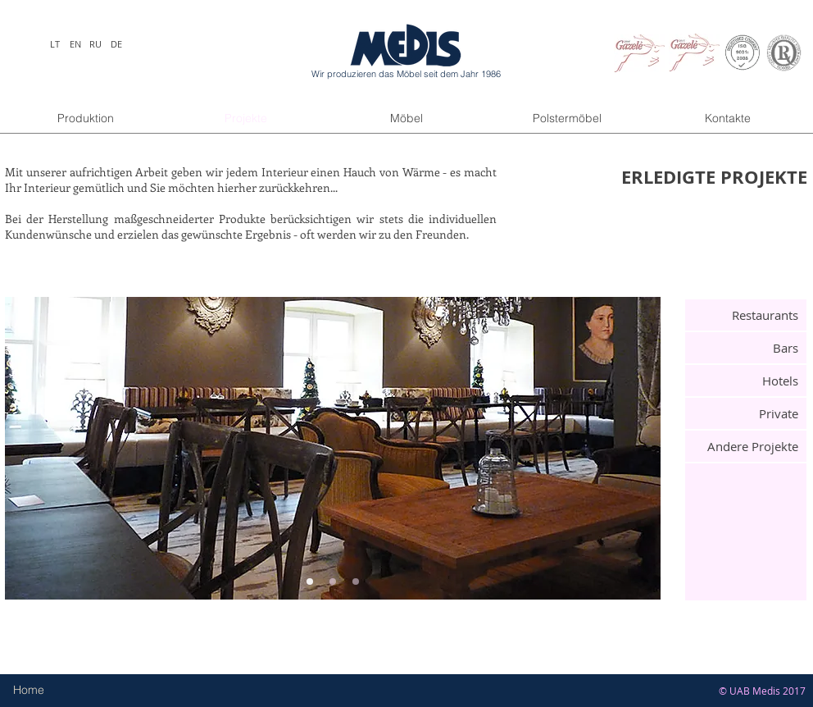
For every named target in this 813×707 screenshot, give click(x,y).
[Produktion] (85, 119)
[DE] (116, 44)
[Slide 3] (355, 581)
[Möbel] (406, 119)
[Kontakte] (727, 119)
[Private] (745, 413)
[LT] (54, 44)
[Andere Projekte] (745, 446)
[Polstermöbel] (567, 119)
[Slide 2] (332, 581)
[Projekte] (246, 119)
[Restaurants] (745, 315)
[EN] (75, 44)
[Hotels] (745, 380)
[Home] (46, 690)
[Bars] (745, 347)
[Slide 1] (310, 581)
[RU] (95, 44)
